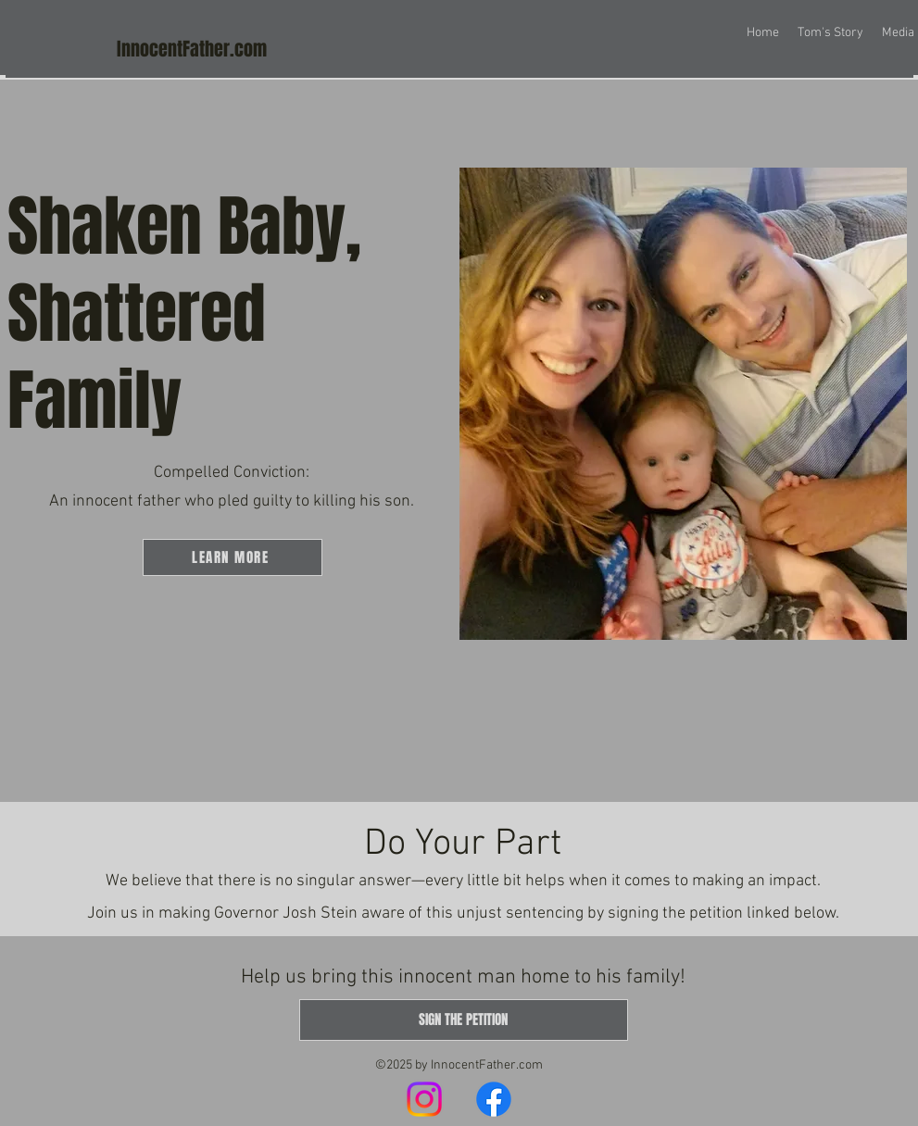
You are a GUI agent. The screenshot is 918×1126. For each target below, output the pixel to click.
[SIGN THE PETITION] (463, 1020)
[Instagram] (424, 1099)
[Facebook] (494, 1099)
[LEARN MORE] (232, 557)
